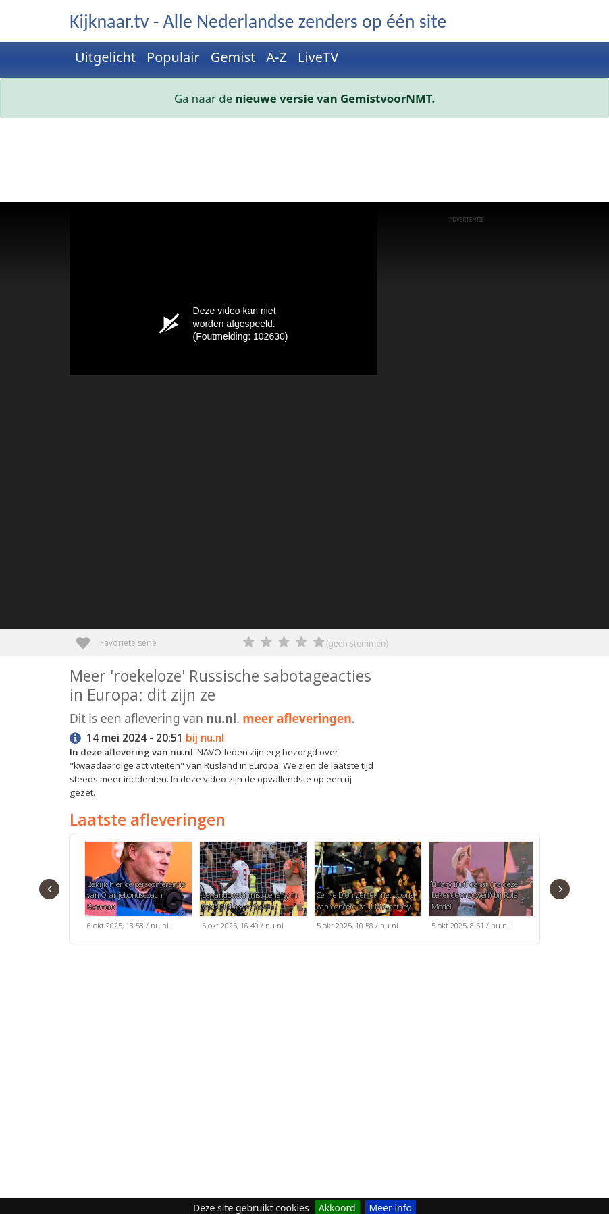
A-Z (276, 57)
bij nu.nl (205, 738)
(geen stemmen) (357, 643)
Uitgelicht (105, 57)
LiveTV (318, 57)
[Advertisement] (304, 163)
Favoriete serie (88, 638)
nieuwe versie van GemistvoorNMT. (335, 98)
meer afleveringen (297, 718)
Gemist (233, 57)
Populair (173, 57)
